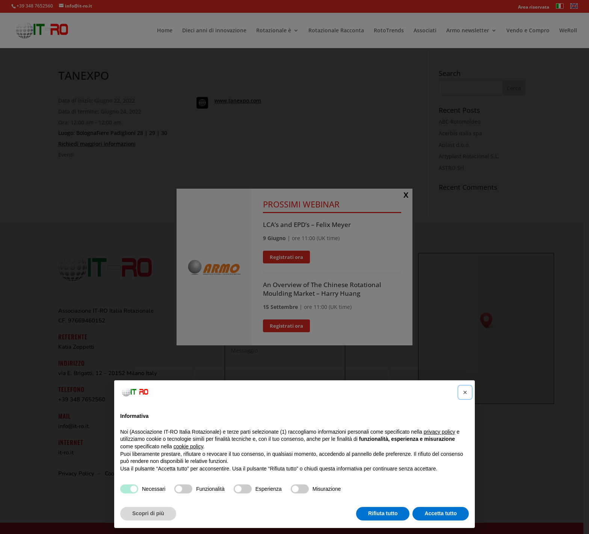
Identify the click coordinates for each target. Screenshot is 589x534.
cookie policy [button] (188, 446)
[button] (465, 392)
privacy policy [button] (439, 432)
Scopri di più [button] (148, 513)
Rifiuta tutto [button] (383, 513)
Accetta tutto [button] (440, 513)
